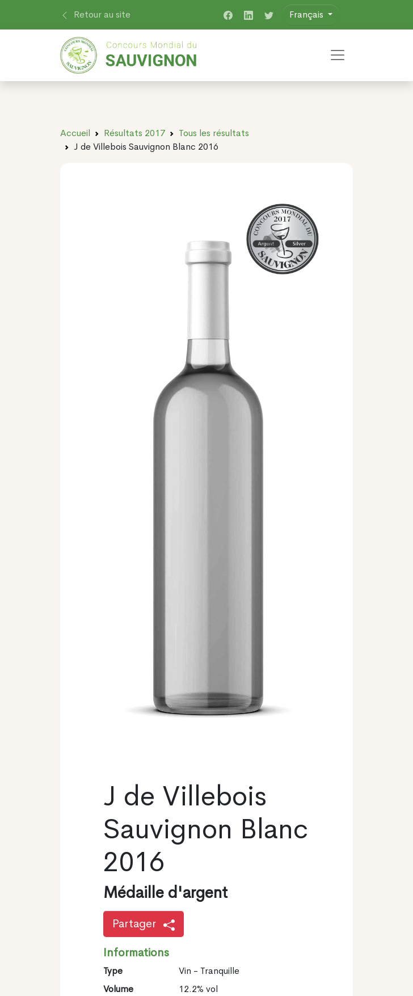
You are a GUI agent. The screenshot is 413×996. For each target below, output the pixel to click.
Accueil (75, 133)
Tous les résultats (214, 133)
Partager (143, 924)
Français (307, 14)
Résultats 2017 (134, 133)
